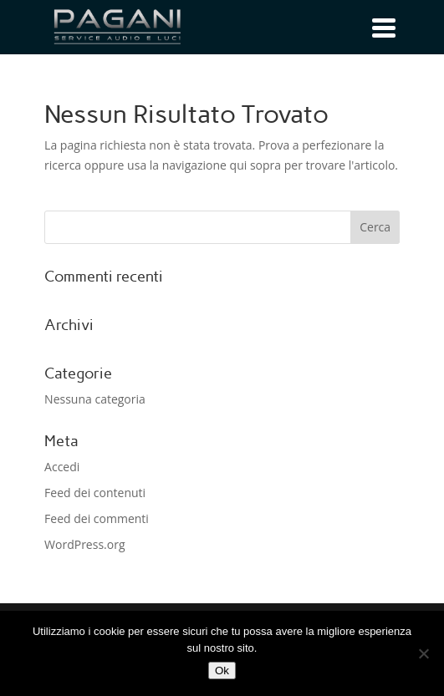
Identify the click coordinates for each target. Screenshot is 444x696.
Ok (222, 670)
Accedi (61, 467)
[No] (423, 653)
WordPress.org (84, 544)
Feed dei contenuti (94, 492)
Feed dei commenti (96, 518)
